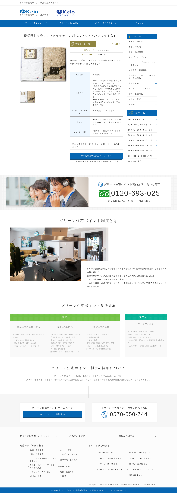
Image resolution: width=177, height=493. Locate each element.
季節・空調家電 (136, 42)
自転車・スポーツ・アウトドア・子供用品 (142, 77)
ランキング (140, 23)
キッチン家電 (135, 47)
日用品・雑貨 (135, 99)
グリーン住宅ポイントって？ (36, 23)
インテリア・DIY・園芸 (140, 89)
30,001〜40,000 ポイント (140, 140)
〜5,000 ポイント (136, 119)
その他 (132, 104)
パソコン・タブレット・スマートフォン (142, 63)
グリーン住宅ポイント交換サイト (35, 12)
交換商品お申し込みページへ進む (96, 156)
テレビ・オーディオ (138, 57)
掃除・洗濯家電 (136, 52)
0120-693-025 (129, 193)
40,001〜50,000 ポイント (140, 146)
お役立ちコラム (127, 436)
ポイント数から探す (105, 23)
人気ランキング (77, 436)
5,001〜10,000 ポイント (140, 125)
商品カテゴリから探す (71, 23)
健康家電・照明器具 (138, 70)
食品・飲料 (134, 83)
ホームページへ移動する (52, 414)
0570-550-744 (124, 414)
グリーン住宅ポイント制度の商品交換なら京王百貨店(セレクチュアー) (85, 490)
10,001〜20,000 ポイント (140, 130)
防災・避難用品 (136, 94)
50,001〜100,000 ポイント (141, 151)
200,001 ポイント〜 (137, 161)
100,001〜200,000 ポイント (141, 156)
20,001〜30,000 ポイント (140, 135)
